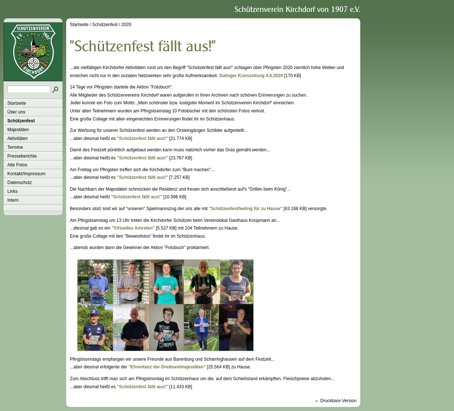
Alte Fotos (17, 164)
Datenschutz (19, 182)
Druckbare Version (338, 400)
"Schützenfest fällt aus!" (142, 138)
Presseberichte (22, 156)
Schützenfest (21, 120)
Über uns (16, 112)
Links (12, 191)
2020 (126, 24)
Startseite (16, 103)
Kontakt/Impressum (26, 173)
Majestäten (18, 129)
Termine (15, 147)
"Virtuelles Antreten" (132, 228)
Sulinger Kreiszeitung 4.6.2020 (251, 75)
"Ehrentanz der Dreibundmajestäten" (166, 366)
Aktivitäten (17, 138)
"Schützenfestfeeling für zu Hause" (245, 208)
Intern (13, 200)
